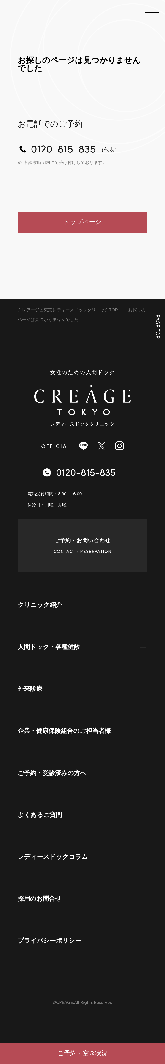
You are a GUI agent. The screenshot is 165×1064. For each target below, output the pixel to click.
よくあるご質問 (40, 814)
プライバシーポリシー (49, 940)
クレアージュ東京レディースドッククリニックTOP (68, 309)
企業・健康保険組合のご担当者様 (64, 730)
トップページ (82, 221)
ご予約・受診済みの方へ (52, 773)
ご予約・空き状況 (83, 1053)
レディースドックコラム (53, 856)
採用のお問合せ (40, 898)
